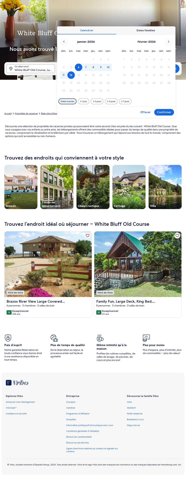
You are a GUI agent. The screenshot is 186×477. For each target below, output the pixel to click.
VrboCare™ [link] (11, 407)
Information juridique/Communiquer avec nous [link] (89, 425)
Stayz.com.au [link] (133, 425)
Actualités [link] (71, 419)
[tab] (86, 30)
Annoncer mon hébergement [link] (20, 402)
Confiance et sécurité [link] (16, 413)
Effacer (146, 112)
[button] (93, 59)
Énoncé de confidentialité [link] (79, 436)
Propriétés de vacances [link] (26, 113)
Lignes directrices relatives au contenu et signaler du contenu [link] (92, 450)
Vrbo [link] (129, 402)
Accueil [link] (8, 113)
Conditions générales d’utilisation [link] (82, 431)
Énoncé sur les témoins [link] (77, 442)
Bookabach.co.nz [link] (135, 419)
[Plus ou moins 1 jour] (83, 101)
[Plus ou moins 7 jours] (125, 101)
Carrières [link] (70, 407)
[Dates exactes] (67, 101)
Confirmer (164, 112)
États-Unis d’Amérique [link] (52, 113)
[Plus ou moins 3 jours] (111, 101)
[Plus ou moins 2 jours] (97, 101)
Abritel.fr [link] (131, 407)
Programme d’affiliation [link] (77, 413)
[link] (87, 235)
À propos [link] (70, 402)
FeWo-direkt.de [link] (135, 413)
